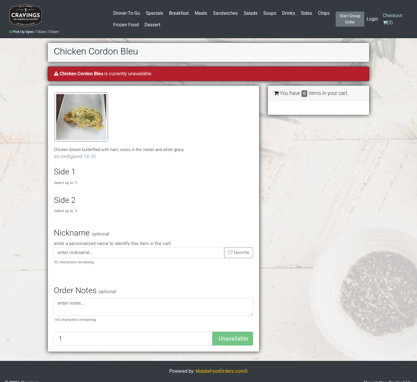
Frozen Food (126, 24)
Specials (154, 13)
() (392, 19)
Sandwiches (225, 13)
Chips (324, 13)
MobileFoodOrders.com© (221, 371)
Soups (269, 13)
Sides (306, 13)
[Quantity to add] (133, 339)
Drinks (288, 13)
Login (372, 19)
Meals (201, 13)
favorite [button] (238, 252)
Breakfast (179, 13)
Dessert (152, 24)
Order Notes (85, 290)
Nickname (81, 233)
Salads (250, 13)
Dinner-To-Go (126, 13)
